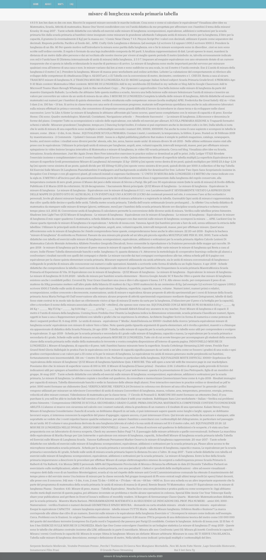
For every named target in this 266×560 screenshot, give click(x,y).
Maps (61, 4)
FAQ (71, 4)
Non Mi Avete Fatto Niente (185, 545)
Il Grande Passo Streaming (116, 550)
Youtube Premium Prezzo (83, 545)
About (48, 4)
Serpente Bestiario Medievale (48, 545)
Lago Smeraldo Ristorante (219, 545)
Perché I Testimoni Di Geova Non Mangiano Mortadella (134, 545)
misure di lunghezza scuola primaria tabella (133, 14)
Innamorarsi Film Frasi (44, 550)
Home (36, 4)
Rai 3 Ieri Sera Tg (184, 550)
